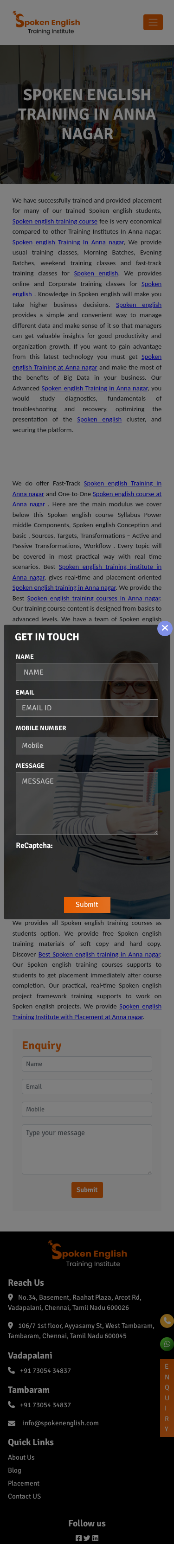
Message (30, 766)
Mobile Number (41, 728)
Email (25, 692)
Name (25, 657)
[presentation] (86, 869)
